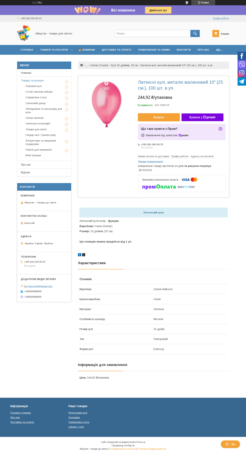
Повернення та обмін (154, 49)
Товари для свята (36, 129)
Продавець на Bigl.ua (123, 445)
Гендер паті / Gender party (41, 135)
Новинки (26, 72)
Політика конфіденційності (152, 449)
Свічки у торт (76, 426)
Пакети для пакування (39, 149)
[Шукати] (195, 33)
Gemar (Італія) (99, 65)
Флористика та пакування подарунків (41, 142)
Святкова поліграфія (38, 123)
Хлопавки (74, 417)
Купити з (202, 117)
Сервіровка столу (36, 97)
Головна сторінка (20, 412)
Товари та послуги (54, 49)
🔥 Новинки (86, 49)
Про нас (203, 49)
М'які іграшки (33, 155)
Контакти (184, 49)
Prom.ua (140, 442)
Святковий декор (36, 103)
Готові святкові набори (39, 91)
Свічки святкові (34, 117)
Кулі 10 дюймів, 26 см (124, 65)
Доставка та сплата (116, 49)
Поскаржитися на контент (122, 449)
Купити (159, 117)
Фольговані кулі (77, 412)
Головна (26, 49)
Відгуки (25, 172)
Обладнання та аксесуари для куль (44, 110)
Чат (230, 444)
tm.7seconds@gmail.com (38, 286)
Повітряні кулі (34, 86)
